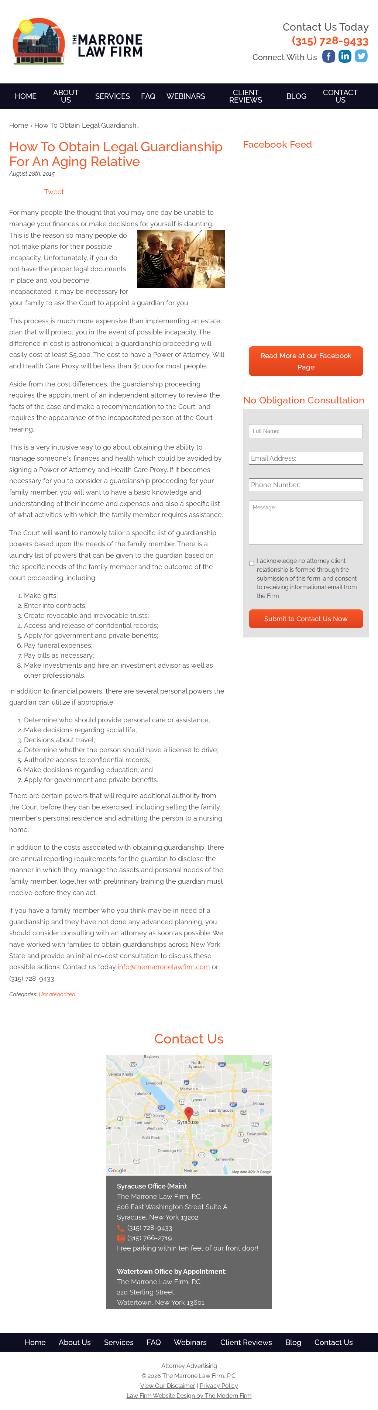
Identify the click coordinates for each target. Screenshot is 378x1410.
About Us (66, 96)
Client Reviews (245, 96)
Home (26, 96)
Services (112, 96)
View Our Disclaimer (167, 1385)
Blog (296, 96)
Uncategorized (57, 994)
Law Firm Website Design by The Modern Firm (189, 1395)
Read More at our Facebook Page (306, 361)
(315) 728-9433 (330, 40)
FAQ (148, 96)
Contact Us (340, 96)
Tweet (54, 192)
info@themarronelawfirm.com (164, 967)
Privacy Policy (219, 1385)
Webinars (185, 96)
